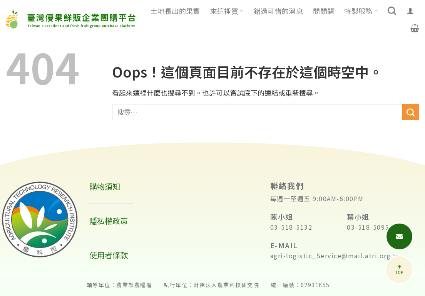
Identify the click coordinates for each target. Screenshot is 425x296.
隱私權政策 (108, 220)
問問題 (323, 11)
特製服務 (361, 11)
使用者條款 (108, 255)
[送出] (410, 112)
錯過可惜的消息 (278, 11)
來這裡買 (227, 11)
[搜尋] (392, 11)
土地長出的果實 (175, 11)
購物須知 (104, 186)
